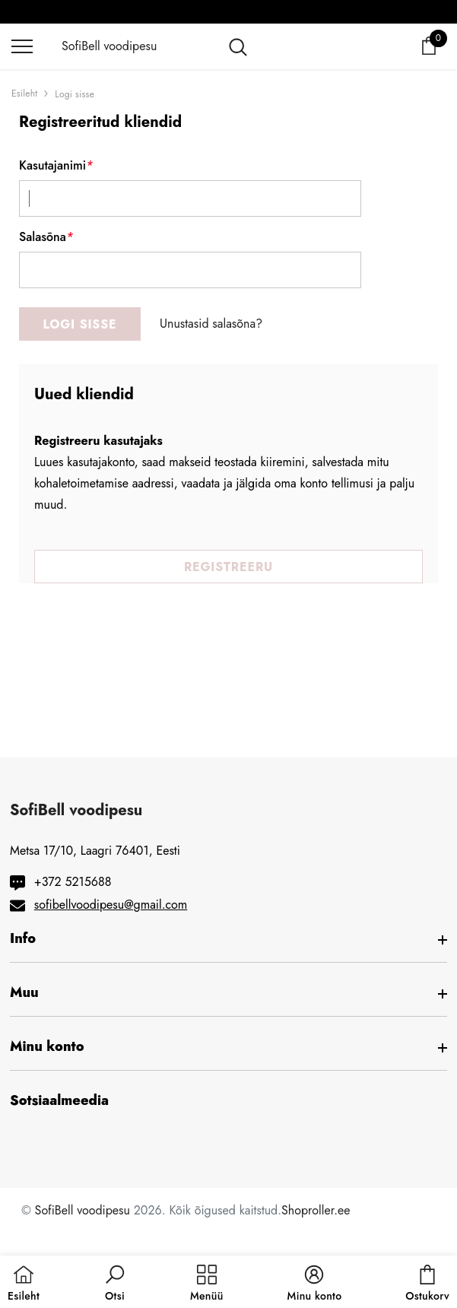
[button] (114, 1283)
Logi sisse (74, 94)
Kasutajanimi (56, 165)
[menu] (22, 45)
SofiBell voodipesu (82, 1210)
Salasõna (46, 237)
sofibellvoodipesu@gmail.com (111, 904)
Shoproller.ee (315, 1210)
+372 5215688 (73, 882)
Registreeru (228, 567)
